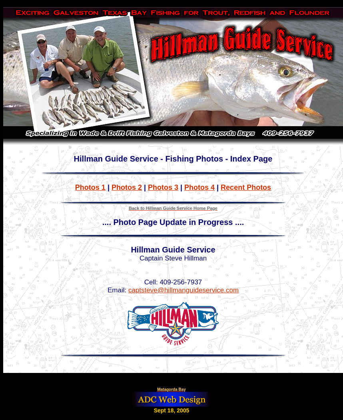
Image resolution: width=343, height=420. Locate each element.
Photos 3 (163, 187)
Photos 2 (127, 187)
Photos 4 (199, 187)
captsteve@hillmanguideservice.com (183, 290)
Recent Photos (246, 187)
